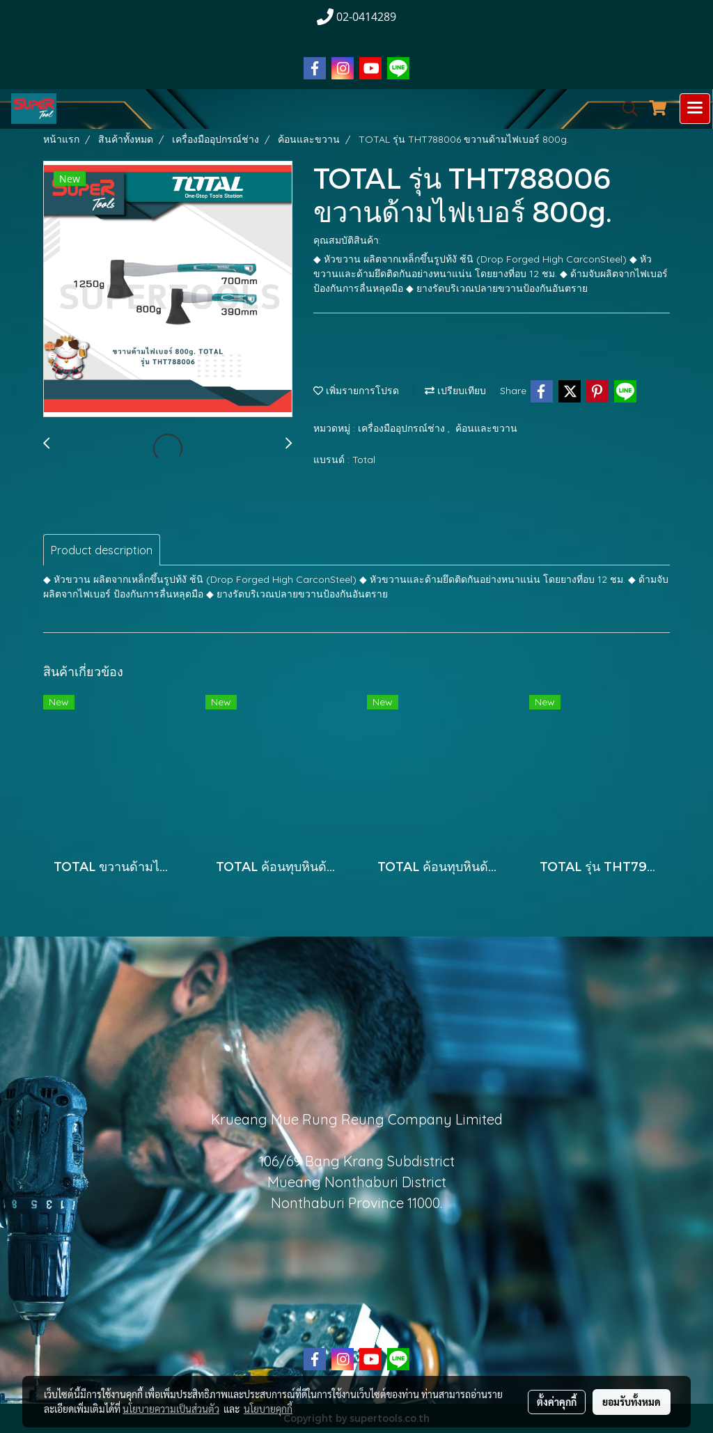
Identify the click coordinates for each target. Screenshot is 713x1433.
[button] (625, 108)
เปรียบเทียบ (455, 390)
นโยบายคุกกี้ (268, 1408)
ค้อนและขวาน (486, 428)
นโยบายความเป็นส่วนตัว (171, 1408)
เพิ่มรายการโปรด (356, 390)
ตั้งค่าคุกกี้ (557, 1401)
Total (363, 459)
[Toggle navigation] (695, 108)
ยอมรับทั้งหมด (631, 1401)
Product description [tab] (101, 550)
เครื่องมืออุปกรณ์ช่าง (403, 428)
